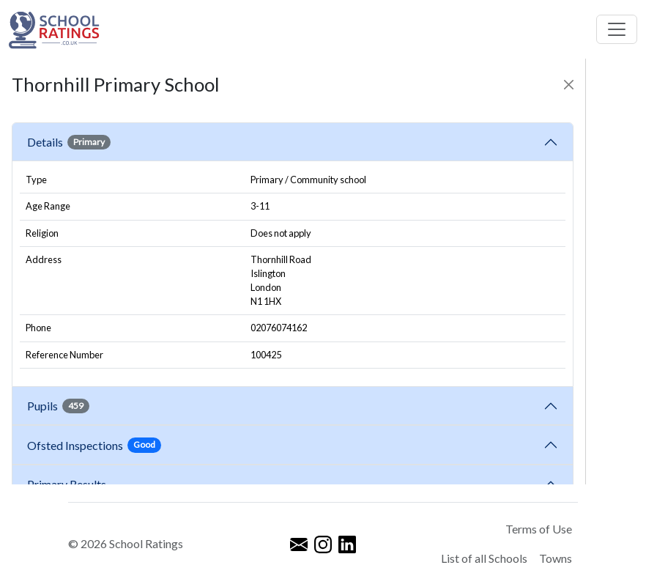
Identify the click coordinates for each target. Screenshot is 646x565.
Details (69, 142)
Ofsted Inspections (94, 444)
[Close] (568, 84)
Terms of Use (538, 529)
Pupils (58, 406)
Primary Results (66, 484)
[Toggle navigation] (616, 29)
